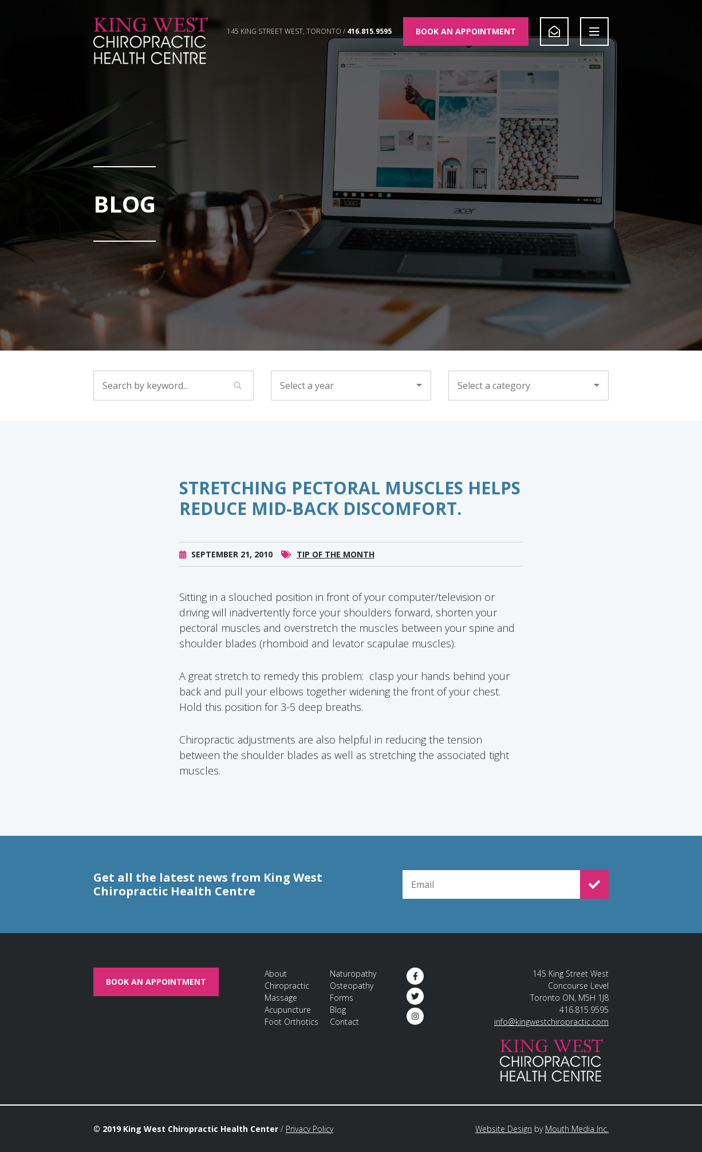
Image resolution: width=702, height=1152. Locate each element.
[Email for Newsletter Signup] (491, 884)
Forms (341, 997)
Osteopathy (351, 985)
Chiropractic (287, 985)
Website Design (503, 1128)
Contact (344, 1021)
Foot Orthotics (291, 1021)
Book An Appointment (466, 31)
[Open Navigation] (594, 31)
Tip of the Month (335, 569)
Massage (281, 997)
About (276, 973)
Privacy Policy (309, 1128)
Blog (338, 1009)
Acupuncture (288, 1009)
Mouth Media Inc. (577, 1128)
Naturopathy (353, 973)
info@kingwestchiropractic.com (551, 1021)
